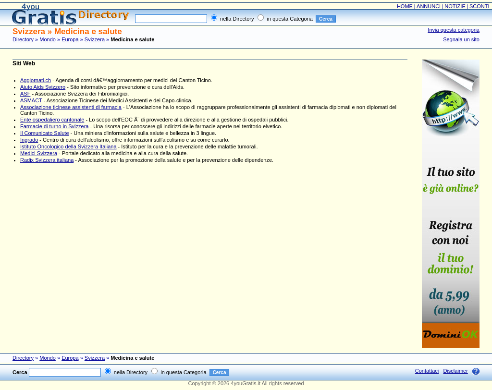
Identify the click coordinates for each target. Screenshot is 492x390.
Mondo (47, 39)
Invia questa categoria (454, 30)
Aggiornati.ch (35, 80)
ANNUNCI (429, 6)
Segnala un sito (461, 39)
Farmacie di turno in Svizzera (54, 126)
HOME (405, 6)
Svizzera (95, 39)
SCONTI (479, 6)
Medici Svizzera (38, 153)
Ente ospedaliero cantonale (52, 119)
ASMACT (31, 100)
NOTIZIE (454, 6)
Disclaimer (455, 371)
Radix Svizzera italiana (47, 160)
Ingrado (29, 140)
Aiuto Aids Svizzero (42, 87)
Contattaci (427, 371)
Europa (70, 39)
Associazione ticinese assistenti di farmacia (71, 107)
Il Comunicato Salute (44, 133)
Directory (23, 39)
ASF (25, 94)
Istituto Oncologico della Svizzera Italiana (68, 146)
